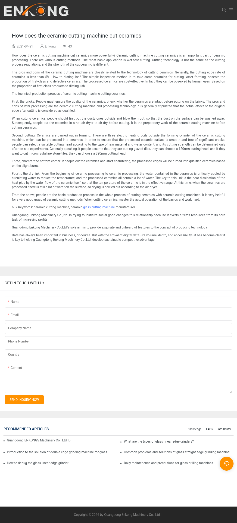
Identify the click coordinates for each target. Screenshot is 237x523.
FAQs (209, 429)
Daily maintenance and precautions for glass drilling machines (168, 463)
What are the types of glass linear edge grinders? (159, 441)
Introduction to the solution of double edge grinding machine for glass (57, 452)
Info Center (224, 429)
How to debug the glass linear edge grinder (38, 463)
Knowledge (194, 429)
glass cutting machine (99, 207)
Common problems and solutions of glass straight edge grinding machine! (177, 452)
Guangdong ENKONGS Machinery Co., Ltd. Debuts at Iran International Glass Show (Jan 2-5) (39, 440)
